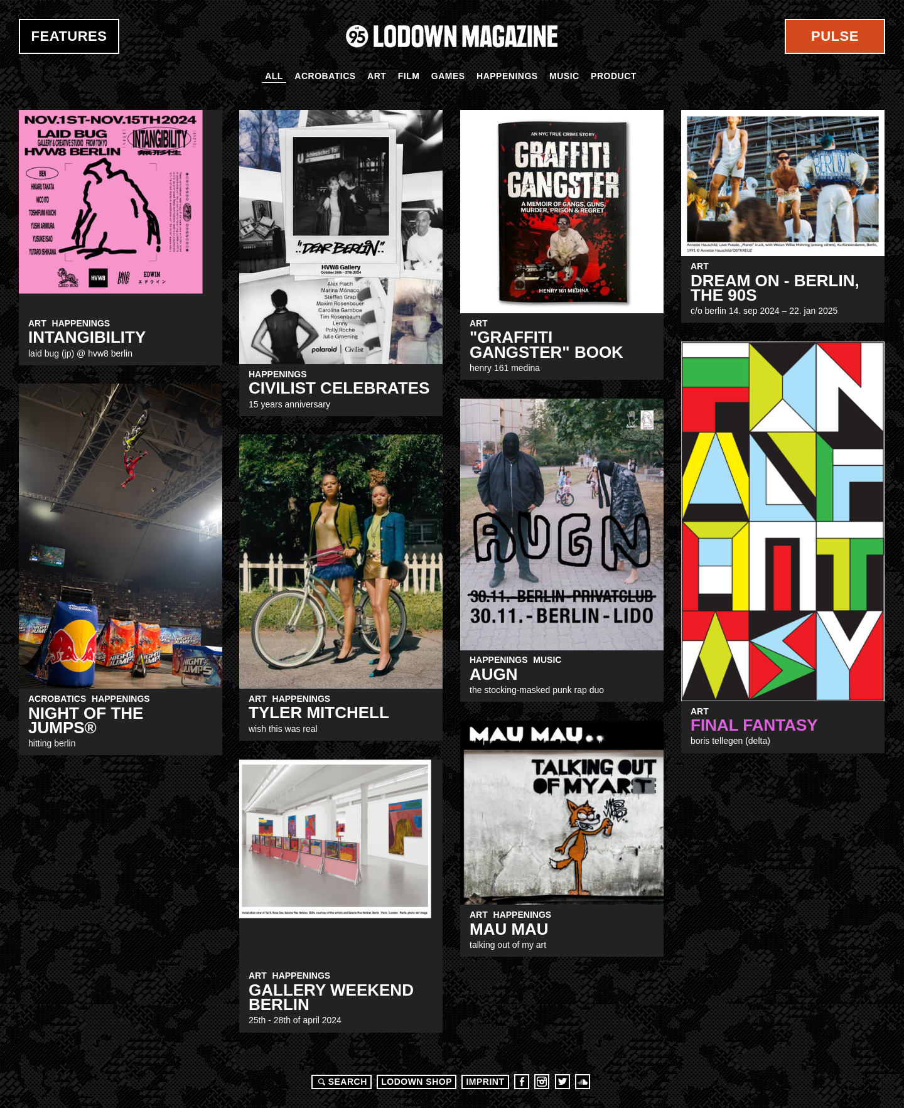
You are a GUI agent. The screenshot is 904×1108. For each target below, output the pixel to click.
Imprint (485, 1082)
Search (341, 1081)
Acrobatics (324, 76)
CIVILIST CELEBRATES (339, 388)
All (274, 76)
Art (376, 76)
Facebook (521, 1081)
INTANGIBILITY (87, 337)
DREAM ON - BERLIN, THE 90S (775, 287)
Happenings (507, 76)
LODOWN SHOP (416, 1082)
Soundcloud (582, 1081)
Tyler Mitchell (319, 712)
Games (448, 76)
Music (564, 76)
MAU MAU (509, 929)
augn (494, 674)
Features (69, 36)
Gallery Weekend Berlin (331, 997)
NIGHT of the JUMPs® (85, 720)
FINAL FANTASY (754, 725)
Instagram (541, 1081)
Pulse (835, 36)
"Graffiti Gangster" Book (546, 344)
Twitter (562, 1081)
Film (409, 76)
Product (614, 76)
